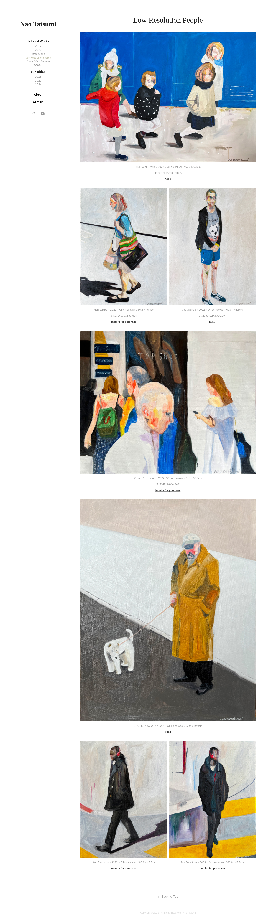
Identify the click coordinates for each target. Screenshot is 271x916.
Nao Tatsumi (38, 24)
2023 (38, 50)
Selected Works (38, 41)
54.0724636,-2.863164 (124, 316)
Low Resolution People (38, 57)
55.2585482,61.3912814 (212, 316)
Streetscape (38, 53)
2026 (38, 76)
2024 (38, 46)
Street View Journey (38, 61)
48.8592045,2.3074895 (168, 173)
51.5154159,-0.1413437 (168, 484)
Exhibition (38, 72)
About (38, 94)
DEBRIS (38, 65)
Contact (38, 101)
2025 (38, 80)
